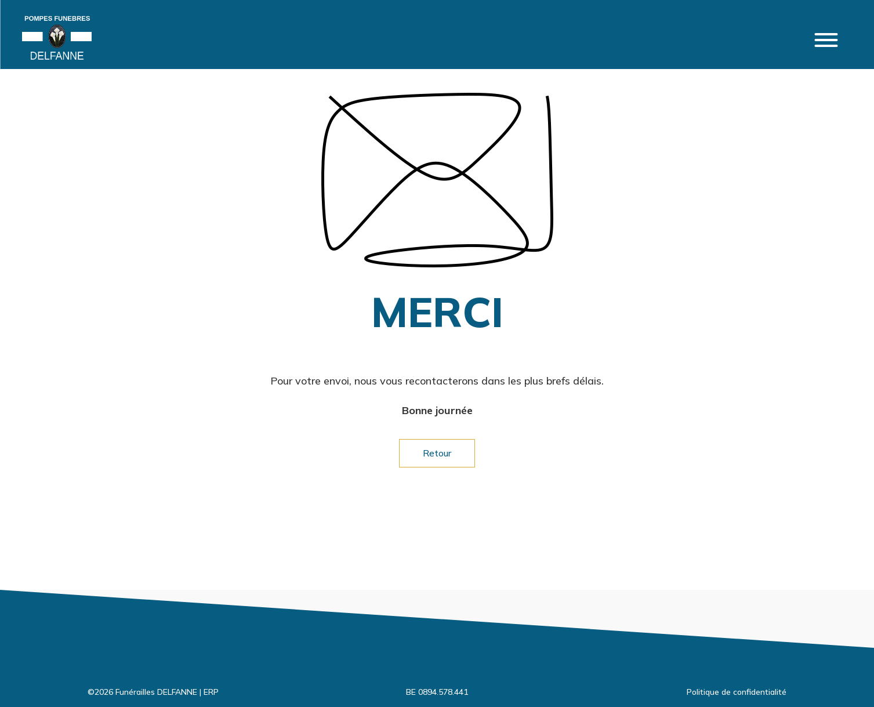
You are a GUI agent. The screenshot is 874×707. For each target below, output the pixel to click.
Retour (437, 453)
